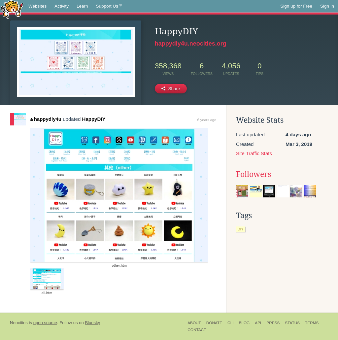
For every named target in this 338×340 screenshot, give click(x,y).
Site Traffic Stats (254, 153)
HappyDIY (94, 119)
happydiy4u (45, 119)
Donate (214, 323)
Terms (312, 323)
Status (292, 323)
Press (273, 323)
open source (45, 322)
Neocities (19, 322)
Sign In (327, 6)
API (258, 323)
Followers (253, 174)
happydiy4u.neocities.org (190, 43)
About (194, 323)
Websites (37, 6)
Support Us (109, 6)
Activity (61, 6)
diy (241, 229)
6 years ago (206, 120)
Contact (196, 329)
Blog (244, 323)
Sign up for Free (296, 6)
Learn (82, 6)
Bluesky (92, 322)
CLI (230, 323)
